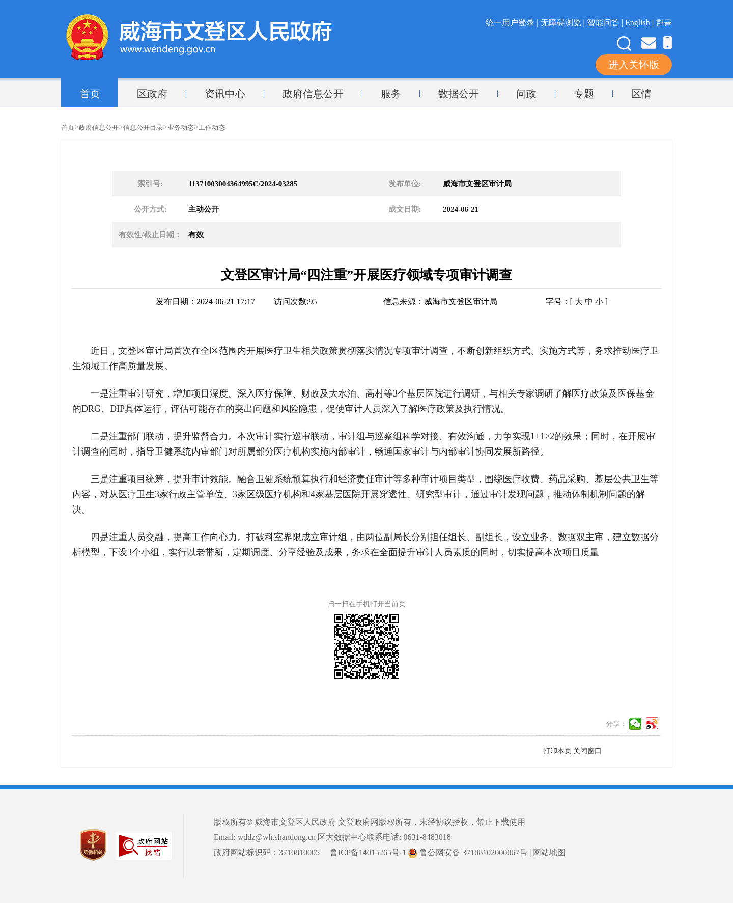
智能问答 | (606, 22)
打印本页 (557, 751)
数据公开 (458, 93)
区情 (641, 93)
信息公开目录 (143, 127)
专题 (584, 93)
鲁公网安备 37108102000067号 (467, 852)
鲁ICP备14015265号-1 (368, 852)
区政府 (152, 93)
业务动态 (180, 127)
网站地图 (549, 852)
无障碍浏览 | (564, 22)
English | (640, 22)
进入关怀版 (633, 64)
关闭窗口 (587, 751)
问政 (526, 93)
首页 (90, 93)
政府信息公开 (313, 93)
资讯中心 (225, 93)
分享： (616, 724)
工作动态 (212, 127)
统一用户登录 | (513, 22)
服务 (391, 93)
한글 (664, 22)
